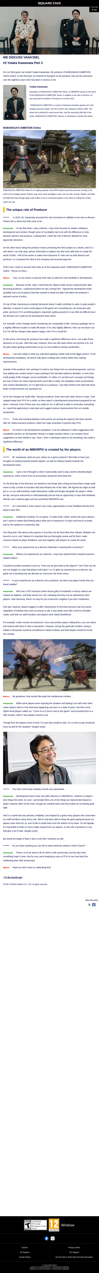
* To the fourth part (12, 877)
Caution (25, 1247)
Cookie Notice (24, 1257)
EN (95, 10)
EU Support (74, 1252)
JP (92, 10)
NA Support (24, 1252)
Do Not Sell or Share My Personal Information (74, 1257)
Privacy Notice (74, 1247)
